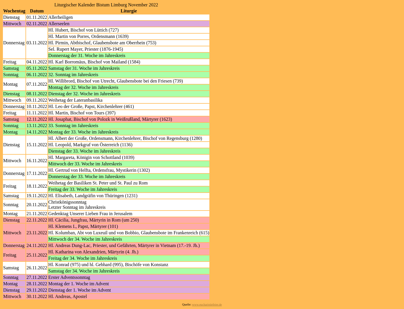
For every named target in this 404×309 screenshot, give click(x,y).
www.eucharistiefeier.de (207, 304)
